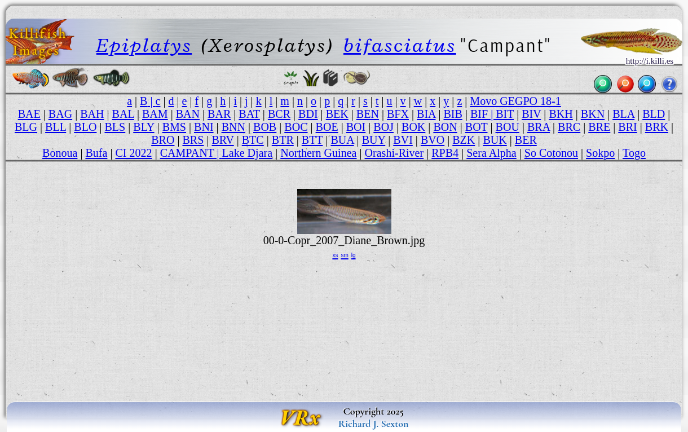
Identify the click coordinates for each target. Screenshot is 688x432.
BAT (249, 114)
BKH (560, 114)
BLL (55, 127)
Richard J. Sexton (373, 423)
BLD (653, 114)
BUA (342, 140)
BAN (188, 114)
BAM (155, 114)
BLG (26, 127)
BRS (193, 140)
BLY (143, 127)
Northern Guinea (318, 153)
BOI (356, 127)
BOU (507, 127)
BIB (452, 114)
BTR (283, 140)
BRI (627, 127)
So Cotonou (551, 153)
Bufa (96, 153)
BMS (174, 127)
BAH (92, 114)
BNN (233, 127)
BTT (312, 140)
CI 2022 (133, 153)
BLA (623, 114)
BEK (337, 114)
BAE (29, 114)
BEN (367, 114)
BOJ (383, 127)
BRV (222, 140)
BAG (60, 114)
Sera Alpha (491, 153)
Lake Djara (247, 153)
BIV (531, 114)
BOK (413, 127)
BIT (505, 114)
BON (445, 127)
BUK (494, 140)
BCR (279, 114)
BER (526, 140)
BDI (308, 114)
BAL (123, 114)
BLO (85, 127)
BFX (398, 114)
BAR (219, 114)
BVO (432, 140)
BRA (538, 127)
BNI (204, 127)
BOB (264, 127)
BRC (569, 127)
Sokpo (600, 153)
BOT (476, 127)
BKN (593, 114)
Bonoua (59, 153)
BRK (656, 127)
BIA (426, 114)
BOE (327, 127)
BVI (403, 140)
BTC (253, 140)
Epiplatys (144, 45)
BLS (114, 127)
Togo (634, 153)
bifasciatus (399, 45)
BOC (295, 127)
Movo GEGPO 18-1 (515, 101)
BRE (599, 127)
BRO (162, 140)
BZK (463, 140)
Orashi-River (394, 153)
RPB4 (444, 153)
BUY (374, 140)
